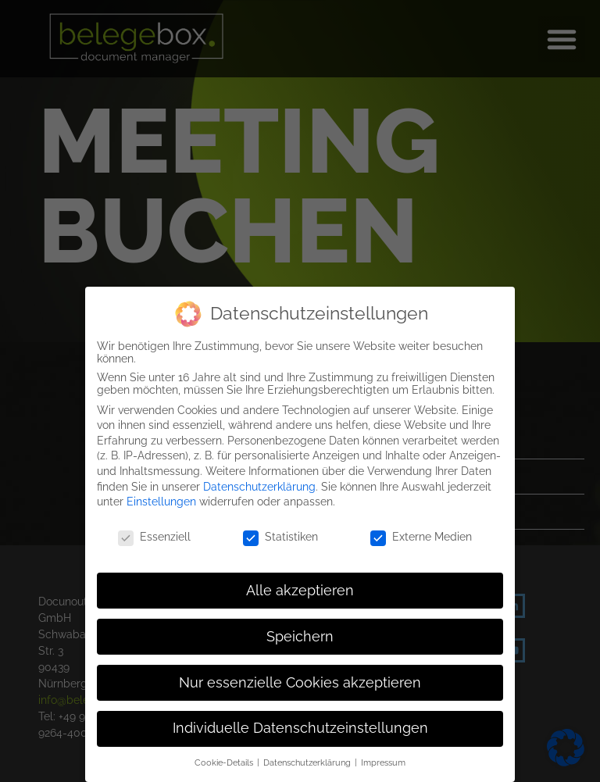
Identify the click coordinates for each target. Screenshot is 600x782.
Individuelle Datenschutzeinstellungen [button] (300, 725)
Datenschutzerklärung (259, 483)
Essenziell (154, 533)
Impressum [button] (383, 758)
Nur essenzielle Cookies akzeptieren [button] (300, 679)
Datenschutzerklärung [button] (308, 758)
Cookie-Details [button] (225, 758)
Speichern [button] (300, 633)
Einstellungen (161, 497)
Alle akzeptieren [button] (300, 587)
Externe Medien (421, 533)
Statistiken (280, 533)
